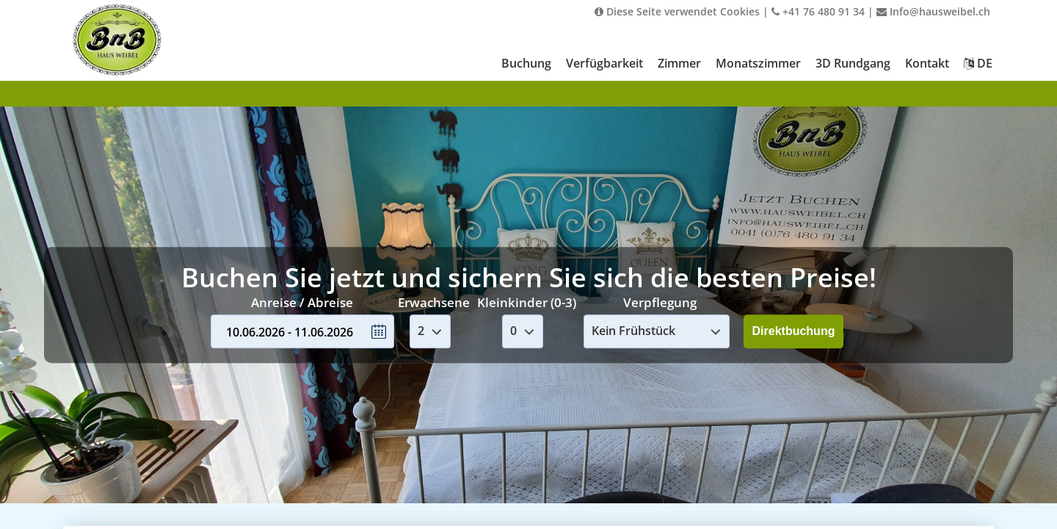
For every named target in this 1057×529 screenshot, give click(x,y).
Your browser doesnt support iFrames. (528, 264)
